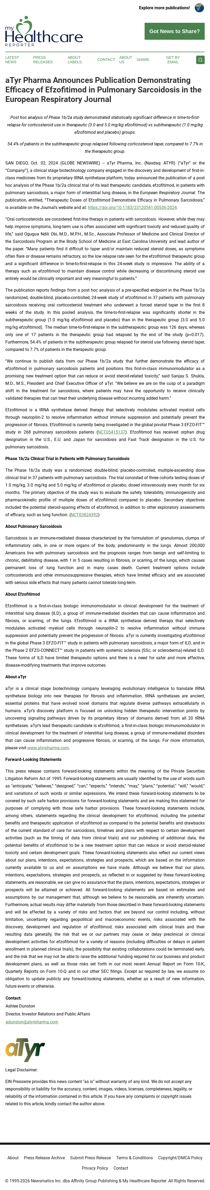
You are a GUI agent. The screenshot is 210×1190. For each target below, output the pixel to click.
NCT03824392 (84, 514)
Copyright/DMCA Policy (180, 1157)
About (13, 1157)
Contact (106, 59)
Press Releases (43, 59)
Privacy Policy (95, 1168)
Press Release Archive (44, 1157)
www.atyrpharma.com (48, 747)
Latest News (12, 59)
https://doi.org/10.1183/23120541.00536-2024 (132, 207)
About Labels (75, 59)
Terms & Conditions (134, 1157)
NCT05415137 (111, 432)
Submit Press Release (90, 1157)
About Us (125, 59)
